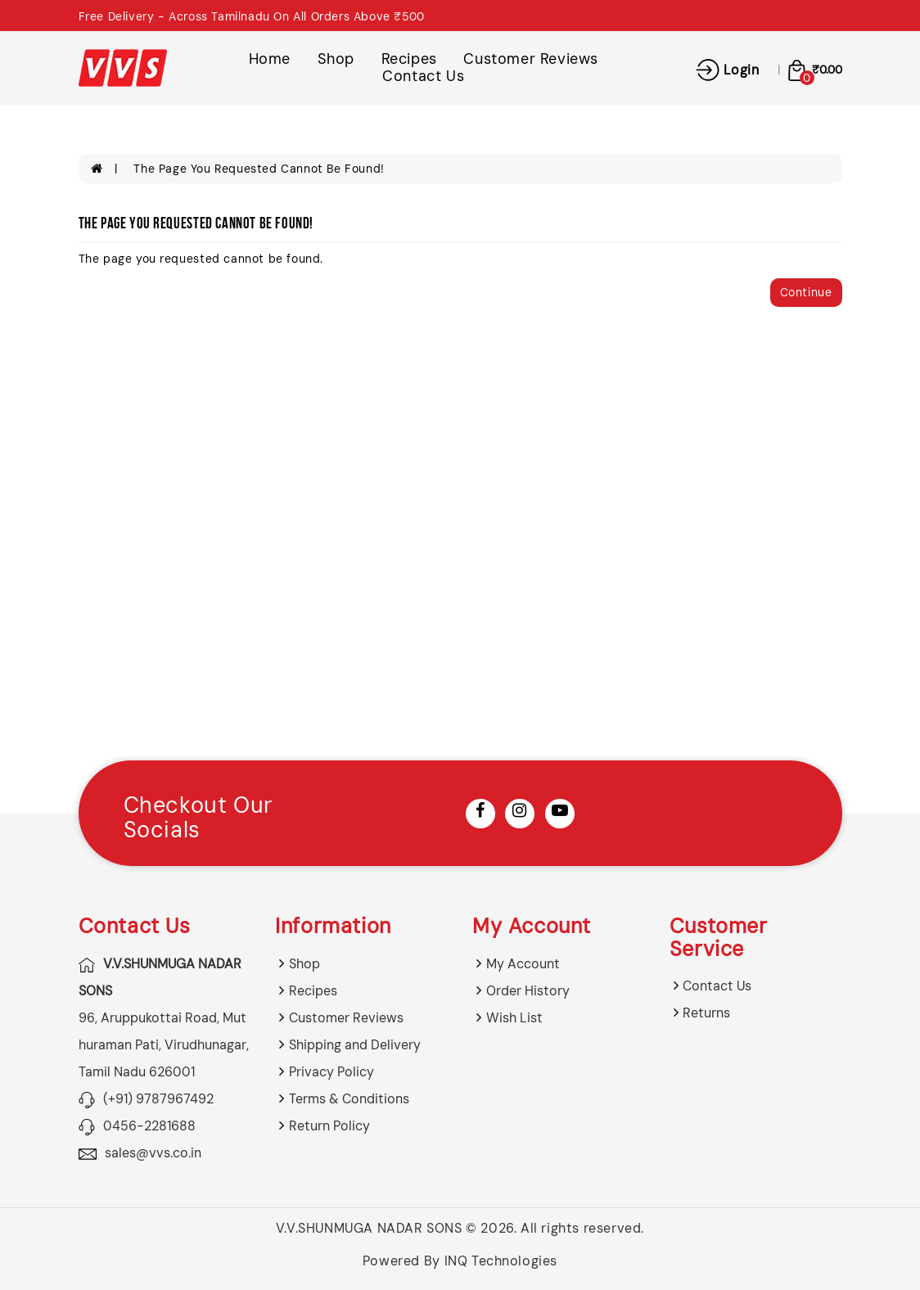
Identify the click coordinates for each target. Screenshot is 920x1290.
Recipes (409, 59)
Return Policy (329, 1125)
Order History (528, 990)
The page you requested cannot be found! (258, 168)
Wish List (514, 1017)
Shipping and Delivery (355, 1044)
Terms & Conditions (349, 1098)
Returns (706, 1013)
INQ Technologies (501, 1261)
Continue (806, 292)
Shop (336, 59)
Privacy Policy (331, 1071)
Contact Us (423, 76)
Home (270, 59)
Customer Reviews (530, 59)
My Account (523, 963)
